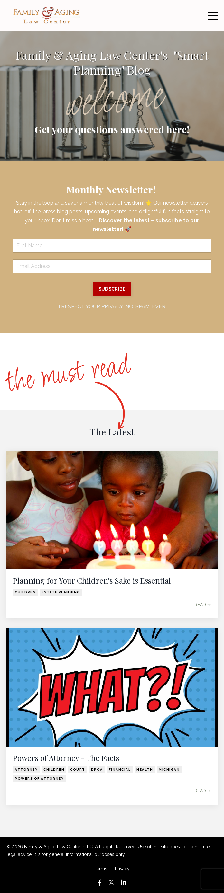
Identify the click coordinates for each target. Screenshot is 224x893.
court (77, 769)
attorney (26, 769)
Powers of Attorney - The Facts (66, 758)
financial (120, 769)
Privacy (122, 868)
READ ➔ (202, 604)
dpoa (97, 769)
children (25, 592)
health (144, 769)
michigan (169, 769)
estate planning (61, 592)
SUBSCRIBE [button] (112, 289)
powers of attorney (39, 778)
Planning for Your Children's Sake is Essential (92, 581)
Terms (100, 868)
